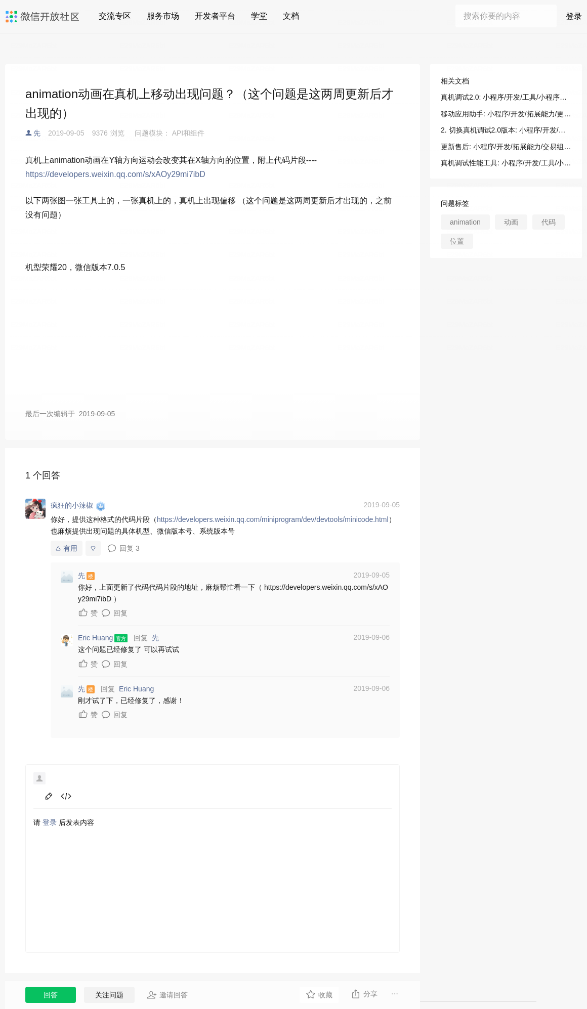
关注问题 (109, 995)
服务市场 (163, 16)
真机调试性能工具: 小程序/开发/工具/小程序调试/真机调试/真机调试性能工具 (506, 163)
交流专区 (115, 16)
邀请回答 (167, 995)
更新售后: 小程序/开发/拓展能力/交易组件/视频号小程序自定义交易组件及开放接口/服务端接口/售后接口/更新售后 (506, 147)
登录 (574, 16)
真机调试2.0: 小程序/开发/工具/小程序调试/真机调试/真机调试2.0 (506, 97)
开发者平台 (215, 16)
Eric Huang (136, 689)
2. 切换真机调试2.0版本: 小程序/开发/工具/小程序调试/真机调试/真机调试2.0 (506, 130)
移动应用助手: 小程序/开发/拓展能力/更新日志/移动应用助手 (506, 114)
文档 (291, 16)
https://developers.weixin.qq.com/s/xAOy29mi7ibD (115, 174)
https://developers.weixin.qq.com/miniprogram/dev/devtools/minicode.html (273, 519)
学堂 (259, 16)
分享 (364, 994)
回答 (51, 995)
